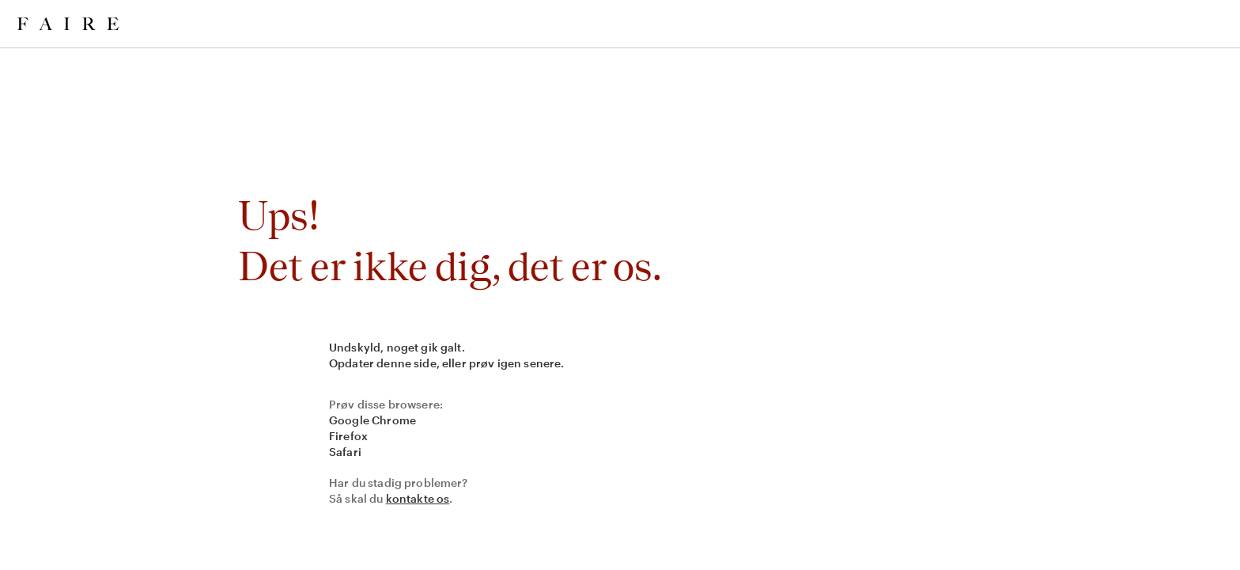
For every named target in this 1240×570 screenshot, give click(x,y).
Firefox (348, 436)
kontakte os (418, 498)
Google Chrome (372, 420)
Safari (345, 451)
